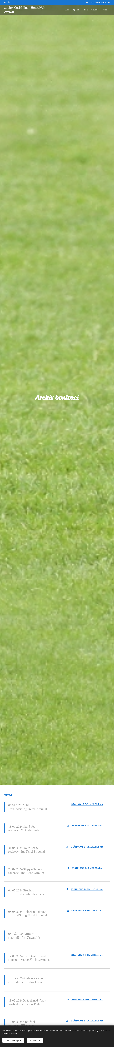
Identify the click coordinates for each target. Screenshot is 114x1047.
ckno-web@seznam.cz (102, 2)
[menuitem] (67, 10)
